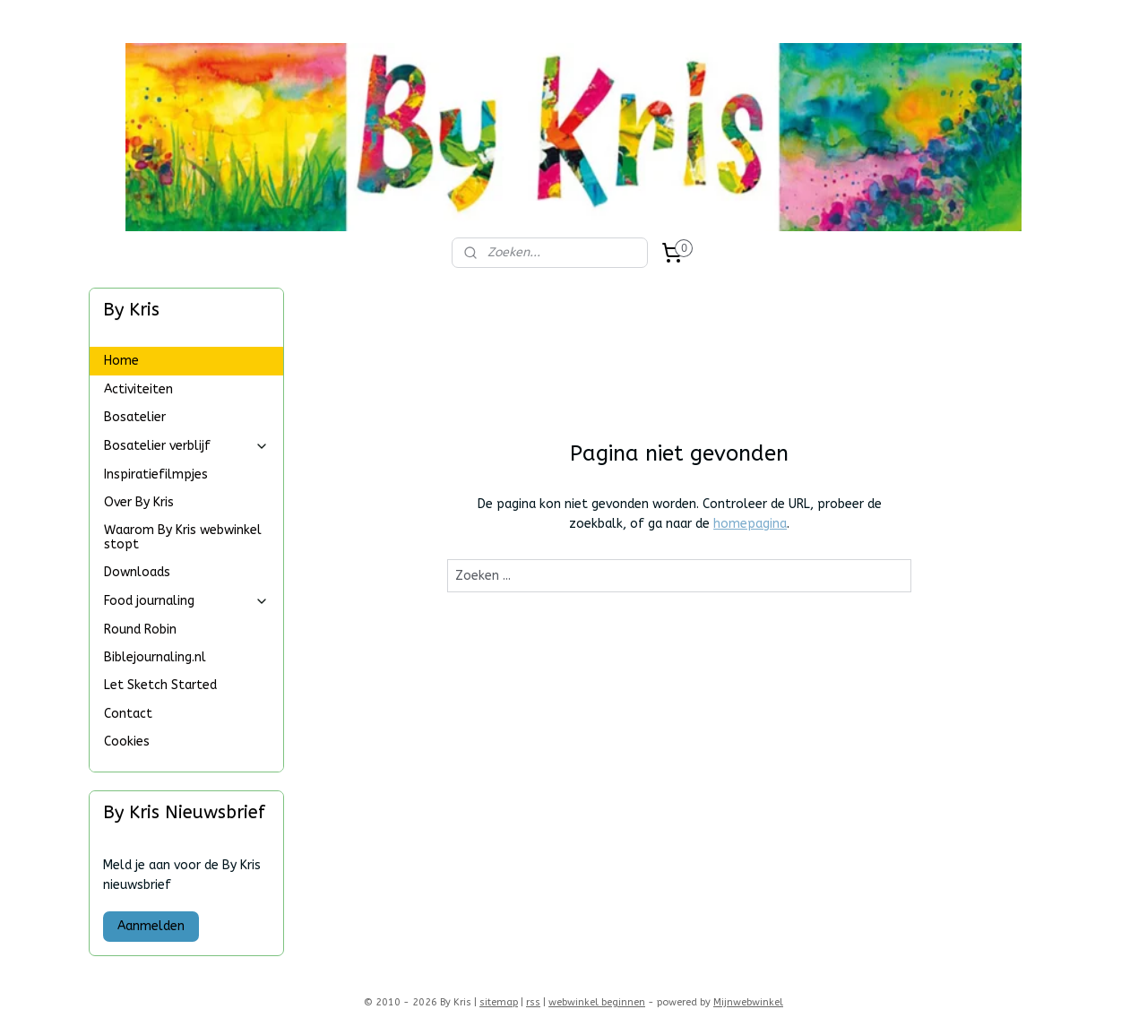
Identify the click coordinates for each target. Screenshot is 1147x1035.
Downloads (137, 572)
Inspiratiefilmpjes (156, 474)
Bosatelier (135, 417)
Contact (128, 713)
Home (121, 360)
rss (533, 1002)
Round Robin (140, 629)
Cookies (127, 741)
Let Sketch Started (160, 685)
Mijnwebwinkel (748, 1002)
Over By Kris (139, 502)
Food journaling (186, 600)
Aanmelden (151, 926)
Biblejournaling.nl (155, 657)
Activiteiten (138, 389)
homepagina (750, 523)
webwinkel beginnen (596, 1002)
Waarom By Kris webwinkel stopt (183, 536)
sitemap (498, 1002)
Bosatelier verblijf (186, 445)
